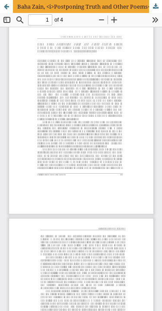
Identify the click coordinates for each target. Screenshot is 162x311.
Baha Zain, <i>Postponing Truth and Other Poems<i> (86, 6)
